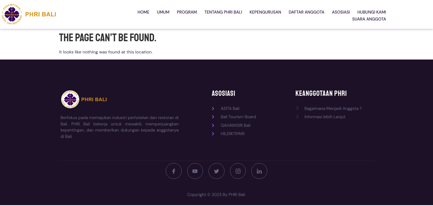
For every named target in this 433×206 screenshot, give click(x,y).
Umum (132, 14)
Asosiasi (303, 14)
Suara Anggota (370, 14)
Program (154, 14)
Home (114, 14)
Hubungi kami (332, 14)
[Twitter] (216, 171)
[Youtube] (194, 171)
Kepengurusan (230, 14)
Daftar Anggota (270, 14)
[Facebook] (172, 171)
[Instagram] (238, 171)
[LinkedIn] (260, 171)
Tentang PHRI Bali (189, 14)
